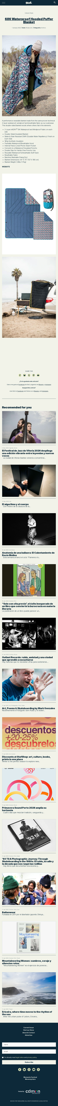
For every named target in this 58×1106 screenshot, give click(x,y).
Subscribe (29, 1062)
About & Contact (28, 1033)
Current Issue (28, 1027)
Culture (27, 13)
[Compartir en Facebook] (19, 376)
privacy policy (32, 1057)
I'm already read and (19, 1057)
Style (31, 13)
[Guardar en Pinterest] (33, 376)
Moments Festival (30, 1077)
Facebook (21, 384)
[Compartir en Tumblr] (29, 376)
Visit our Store (28, 1030)
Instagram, (45, 391)
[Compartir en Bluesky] (24, 376)
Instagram (48, 384)
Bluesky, (41, 384)
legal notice (20, 1057)
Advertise (28, 1035)
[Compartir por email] (38, 376)
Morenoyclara (30, 1079)
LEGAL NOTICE (43, 1101)
